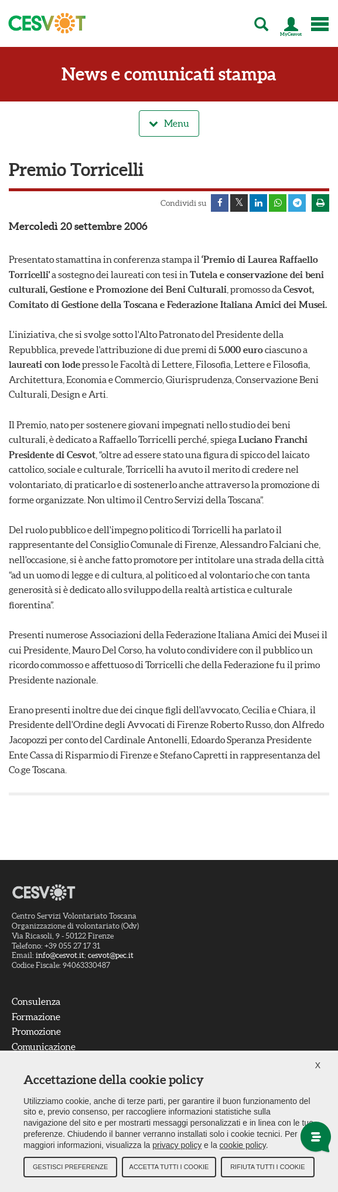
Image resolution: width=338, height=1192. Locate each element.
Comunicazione (44, 1046)
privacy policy (177, 1145)
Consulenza (36, 1001)
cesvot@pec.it (111, 955)
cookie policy (243, 1145)
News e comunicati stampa (169, 74)
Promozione (36, 1031)
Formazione (36, 1016)
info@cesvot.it (60, 955)
